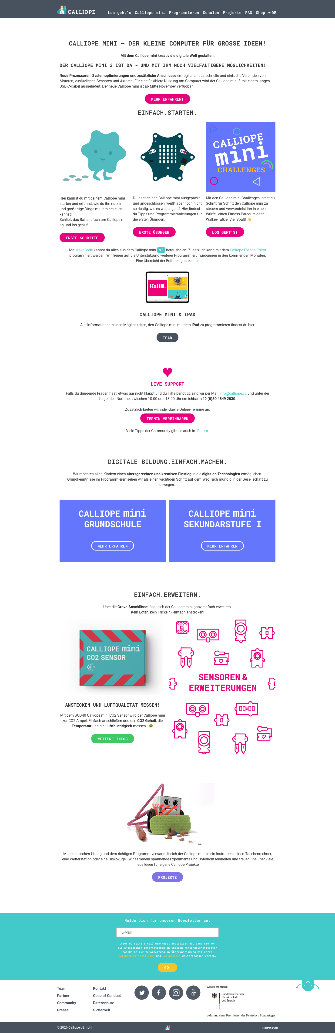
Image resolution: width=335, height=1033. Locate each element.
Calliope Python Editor (248, 250)
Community (66, 1003)
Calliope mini (150, 12)
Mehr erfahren (112, 546)
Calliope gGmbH (80, 1028)
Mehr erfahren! (167, 99)
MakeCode (84, 250)
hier (195, 261)
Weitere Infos (112, 738)
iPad (167, 337)
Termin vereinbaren (167, 418)
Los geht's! (225, 232)
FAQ (248, 12)
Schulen (211, 12)
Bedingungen (172, 956)
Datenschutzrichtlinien (136, 956)
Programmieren (184, 12)
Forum (202, 431)
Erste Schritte (82, 237)
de (274, 12)
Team (62, 988)
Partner (63, 996)
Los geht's (119, 12)
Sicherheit (101, 1010)
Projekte (232, 12)
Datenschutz (103, 1003)
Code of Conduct (107, 996)
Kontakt (99, 988)
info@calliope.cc (233, 393)
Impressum (269, 1028)
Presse (63, 1010)
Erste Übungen (154, 232)
